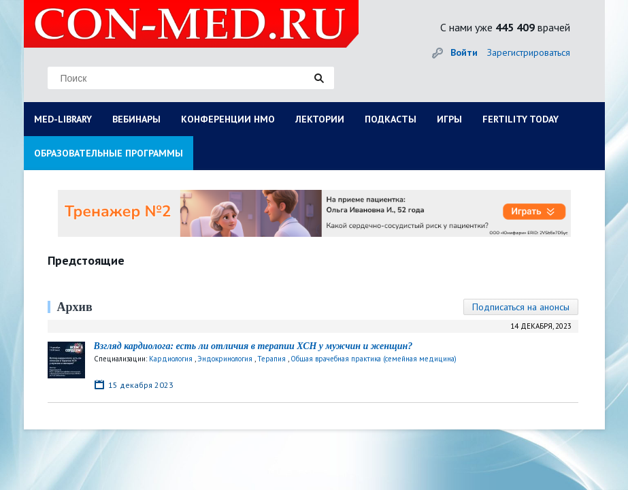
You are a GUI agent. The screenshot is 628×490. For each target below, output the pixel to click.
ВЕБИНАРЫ (136, 119)
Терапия (271, 358)
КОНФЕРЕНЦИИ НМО (228, 119)
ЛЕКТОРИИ (319, 119)
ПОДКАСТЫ (390, 119)
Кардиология (171, 358)
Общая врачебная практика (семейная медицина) (374, 358)
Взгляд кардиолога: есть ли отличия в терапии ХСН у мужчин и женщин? (253, 346)
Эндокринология (224, 358)
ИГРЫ (449, 119)
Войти (464, 52)
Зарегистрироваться (528, 52)
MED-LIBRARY (63, 119)
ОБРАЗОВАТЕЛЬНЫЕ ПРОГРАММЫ (108, 153)
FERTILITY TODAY (520, 119)
